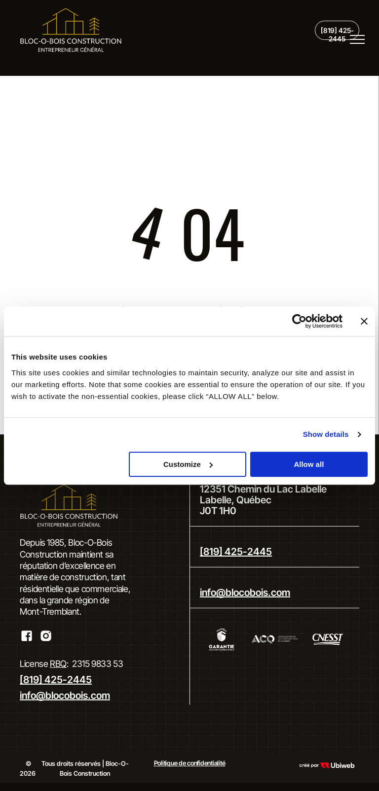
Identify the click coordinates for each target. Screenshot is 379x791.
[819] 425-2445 (56, 680)
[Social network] (26, 637)
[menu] (357, 39)
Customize (188, 464)
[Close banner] (364, 321)
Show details (326, 434)
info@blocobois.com (65, 695)
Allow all (309, 464)
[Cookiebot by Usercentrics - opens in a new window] (299, 321)
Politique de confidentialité (190, 763)
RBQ (58, 664)
